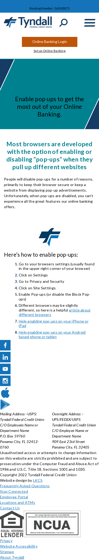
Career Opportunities (71, 4)
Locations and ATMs (17, 502)
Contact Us (10, 508)
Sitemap (7, 551)
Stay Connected (14, 491)
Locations (41, 4)
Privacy (6, 540)
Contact (17, 4)
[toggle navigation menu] (90, 23)
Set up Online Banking (49, 50)
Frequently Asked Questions (25, 486)
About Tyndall (12, 557)
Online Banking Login (49, 41)
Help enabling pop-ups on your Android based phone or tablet (52, 334)
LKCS (38, 480)
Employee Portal (14, 497)
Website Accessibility (18, 546)
